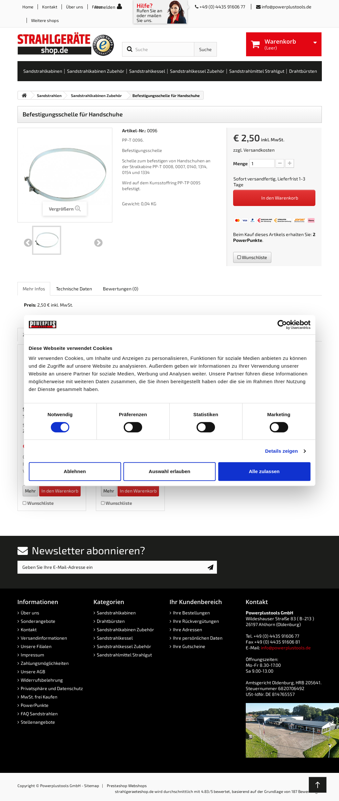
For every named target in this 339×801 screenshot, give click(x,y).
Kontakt (49, 6)
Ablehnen (75, 471)
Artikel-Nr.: (134, 130)
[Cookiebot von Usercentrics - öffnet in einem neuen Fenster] (282, 325)
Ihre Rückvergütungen (196, 621)
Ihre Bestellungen (191, 612)
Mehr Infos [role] (34, 288)
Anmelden (104, 7)
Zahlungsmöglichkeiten (45, 663)
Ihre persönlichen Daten (197, 638)
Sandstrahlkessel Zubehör (124, 646)
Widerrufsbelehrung (42, 680)
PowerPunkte (247, 240)
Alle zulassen (264, 471)
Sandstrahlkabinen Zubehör (125, 629)
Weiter (98, 243)
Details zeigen (281, 451)
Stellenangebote (38, 722)
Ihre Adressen (187, 629)
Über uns (74, 6)
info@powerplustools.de (286, 6)
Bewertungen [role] (120, 288)
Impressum (32, 654)
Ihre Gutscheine (189, 646)
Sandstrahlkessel (115, 638)
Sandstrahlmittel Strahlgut (124, 654)
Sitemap (91, 785)
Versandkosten (259, 150)
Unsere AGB (33, 671)
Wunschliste (252, 257)
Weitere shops (45, 20)
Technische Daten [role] (74, 288)
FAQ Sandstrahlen (39, 713)
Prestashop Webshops (127, 785)
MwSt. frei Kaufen (39, 696)
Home (27, 6)
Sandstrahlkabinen (116, 612)
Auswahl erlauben (169, 471)
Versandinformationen (44, 638)
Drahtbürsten (111, 621)
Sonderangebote (38, 621)
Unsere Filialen (36, 646)
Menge (240, 163)
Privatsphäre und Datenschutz (52, 688)
